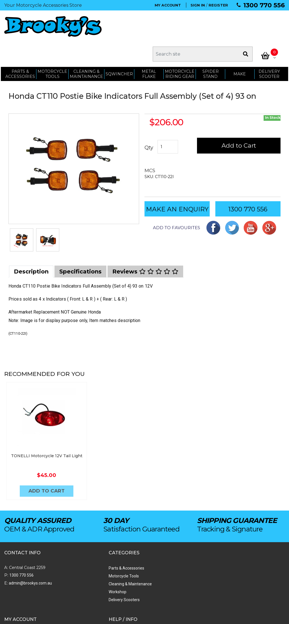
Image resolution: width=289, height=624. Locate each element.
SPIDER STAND (210, 46)
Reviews (145, 245)
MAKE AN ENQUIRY (177, 183)
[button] (172, 201)
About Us (176, 539)
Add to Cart (239, 119)
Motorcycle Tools (74, 547)
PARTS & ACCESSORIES (19, 46)
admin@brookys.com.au (30, 554)
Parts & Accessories (77, 539)
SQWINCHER (118, 45)
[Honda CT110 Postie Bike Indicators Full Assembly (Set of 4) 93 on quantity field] (168, 120)
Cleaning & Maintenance (80, 555)
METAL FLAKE (148, 46)
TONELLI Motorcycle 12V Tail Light (39, 428)
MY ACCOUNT (168, 5)
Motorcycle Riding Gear (179, 46)
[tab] (31, 245)
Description (31, 245)
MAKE (240, 45)
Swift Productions (80, 617)
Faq (171, 579)
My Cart (121, 555)
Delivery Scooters (74, 571)
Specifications (80, 245)
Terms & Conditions (185, 563)
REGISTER (218, 5)
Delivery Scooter (270, 46)
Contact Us (178, 547)
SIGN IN (198, 5)
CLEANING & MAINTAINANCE (85, 46)
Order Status (125, 547)
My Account (124, 539)
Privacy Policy (180, 571)
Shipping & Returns (185, 555)
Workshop (68, 563)
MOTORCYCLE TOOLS (51, 46)
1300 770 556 (264, 5)
